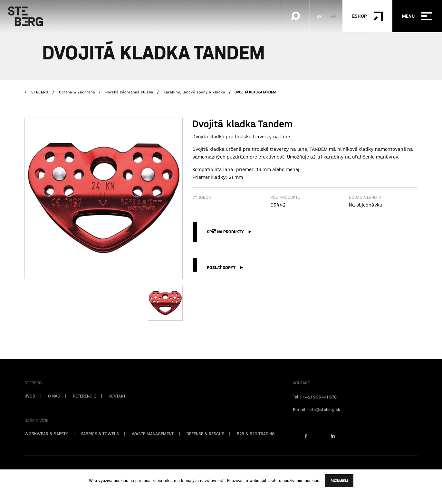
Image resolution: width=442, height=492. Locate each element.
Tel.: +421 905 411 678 (315, 403)
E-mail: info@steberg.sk (316, 416)
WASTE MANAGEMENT (153, 440)
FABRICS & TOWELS (100, 440)
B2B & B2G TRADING (256, 440)
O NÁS (54, 402)
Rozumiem (339, 480)
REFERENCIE (84, 402)
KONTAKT (117, 402)
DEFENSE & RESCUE (205, 440)
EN (333, 16)
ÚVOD (29, 402)
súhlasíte (269, 480)
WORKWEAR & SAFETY (46, 440)
